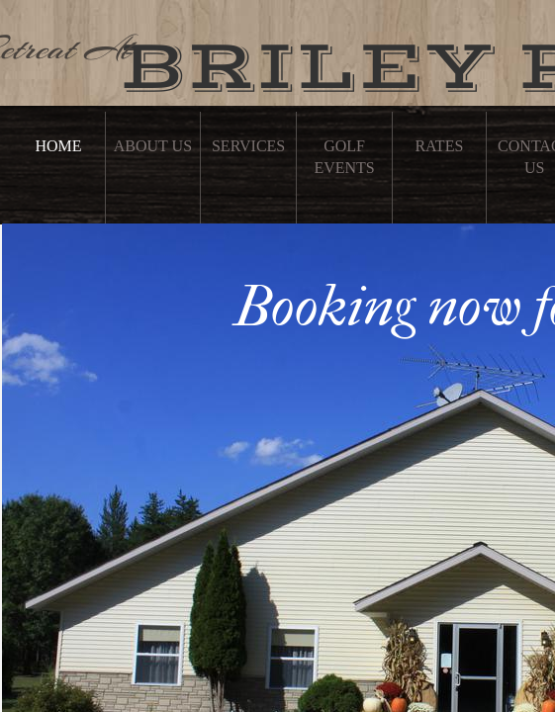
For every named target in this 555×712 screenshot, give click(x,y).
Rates (439, 145)
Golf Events (344, 156)
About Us (153, 145)
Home (58, 145)
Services (248, 145)
